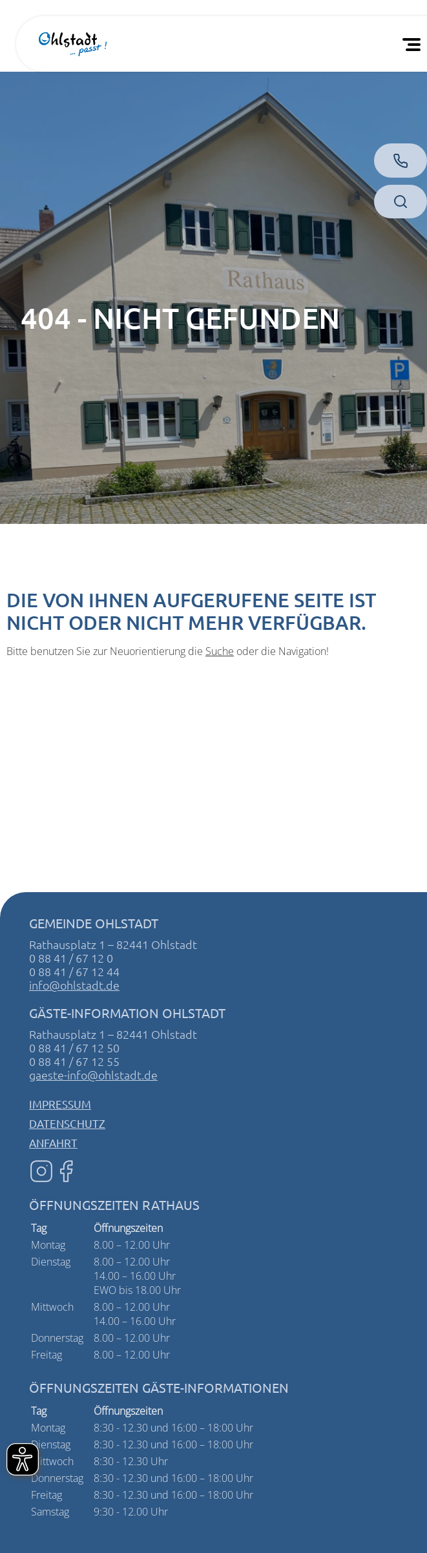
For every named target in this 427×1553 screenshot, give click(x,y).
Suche (219, 651)
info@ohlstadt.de (74, 984)
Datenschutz (67, 1123)
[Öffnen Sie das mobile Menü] (414, 44)
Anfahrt (53, 1142)
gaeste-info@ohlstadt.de (93, 1074)
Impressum (60, 1103)
